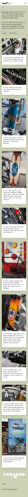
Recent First (13, 33)
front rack (13, 373)
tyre (14, 198)
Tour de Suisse (13, 141)
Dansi (12, 405)
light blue (11, 28)
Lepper (9, 194)
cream (22, 26)
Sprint (19, 341)
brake (4, 33)
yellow (15, 24)
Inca (21, 335)
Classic (16, 371)
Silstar (15, 341)
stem (19, 196)
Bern (6, 190)
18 (15, 477)
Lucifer (13, 194)
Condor (12, 15)
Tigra (16, 14)
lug (22, 59)
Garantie (9, 59)
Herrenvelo (15, 89)
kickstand (6, 337)
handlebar (6, 139)
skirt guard (11, 196)
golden (20, 24)
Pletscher (18, 409)
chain (18, 333)
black (11, 24)
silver (8, 26)
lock (15, 228)
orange (4, 26)
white (7, 24)
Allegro (4, 15)
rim (14, 375)
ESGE (4, 335)
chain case (10, 282)
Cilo (8, 15)
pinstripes (6, 61)
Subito (13, 286)
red (24, 22)
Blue (20, 22)
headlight (14, 59)
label (19, 59)
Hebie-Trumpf (7, 407)
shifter (5, 341)
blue (10, 138)
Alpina (11, 18)
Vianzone (18, 198)
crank (22, 333)
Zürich (7, 57)
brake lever (20, 138)
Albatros (14, 190)
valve (12, 411)
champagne (13, 26)
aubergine (17, 281)
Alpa (7, 18)
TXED (17, 375)
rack (14, 339)
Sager (15, 230)
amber (3, 28)
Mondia (21, 14)
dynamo (9, 89)
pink (7, 28)
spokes (5, 411)
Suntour (5, 198)
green (3, 24)
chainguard (20, 227)
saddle (5, 196)
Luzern (7, 227)
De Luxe (17, 12)
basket (11, 458)
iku (11, 284)
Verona (5, 377)
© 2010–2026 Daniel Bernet (10, 489)
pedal (11, 230)
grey (19, 26)
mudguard (6, 91)
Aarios (16, 18)
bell (22, 281)
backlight (10, 370)
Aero (9, 190)
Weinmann (16, 61)
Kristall (16, 15)
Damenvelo (16, 57)
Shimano (9, 341)
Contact (4, 483)
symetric (17, 286)
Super (10, 198)
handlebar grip (14, 139)
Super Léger (5, 12)
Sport (11, 12)
